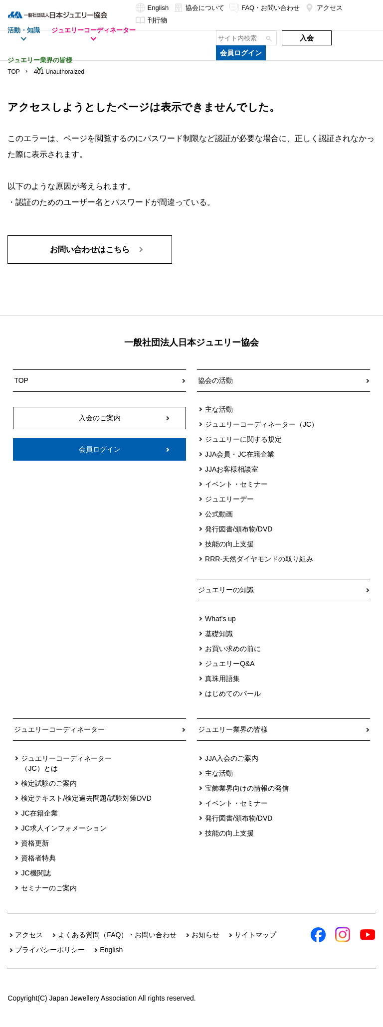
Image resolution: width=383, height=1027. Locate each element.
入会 (307, 38)
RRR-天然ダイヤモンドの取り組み (259, 559)
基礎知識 (219, 634)
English (152, 7)
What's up (220, 619)
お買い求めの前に (233, 649)
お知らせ (205, 935)
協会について (199, 7)
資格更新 (35, 843)
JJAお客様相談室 (231, 469)
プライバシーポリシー (50, 950)
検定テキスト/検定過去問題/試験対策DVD (86, 798)
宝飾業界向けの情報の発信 (247, 788)
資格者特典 (38, 858)
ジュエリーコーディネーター (59, 729)
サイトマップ (255, 935)
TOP (13, 71)
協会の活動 (215, 380)
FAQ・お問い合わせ (264, 7)
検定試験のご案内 (49, 783)
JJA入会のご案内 (231, 758)
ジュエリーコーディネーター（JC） (261, 424)
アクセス (324, 7)
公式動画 (219, 514)
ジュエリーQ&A (230, 664)
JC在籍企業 (39, 813)
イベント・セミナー (236, 484)
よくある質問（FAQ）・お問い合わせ (117, 935)
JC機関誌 (35, 873)
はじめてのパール (233, 693)
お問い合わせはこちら (90, 249)
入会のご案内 (100, 418)
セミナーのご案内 (49, 888)
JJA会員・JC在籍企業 (239, 454)
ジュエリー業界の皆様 (233, 729)
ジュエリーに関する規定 (243, 439)
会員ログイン (241, 53)
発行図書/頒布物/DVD (238, 529)
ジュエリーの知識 (226, 590)
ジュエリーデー (229, 499)
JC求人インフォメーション (63, 828)
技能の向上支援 (229, 544)
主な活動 (219, 409)
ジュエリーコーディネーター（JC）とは (66, 763)
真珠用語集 (222, 679)
